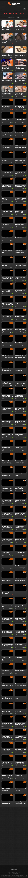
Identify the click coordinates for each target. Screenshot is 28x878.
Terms (20, 867)
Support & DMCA (10, 867)
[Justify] (3, 4)
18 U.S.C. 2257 (14, 869)
